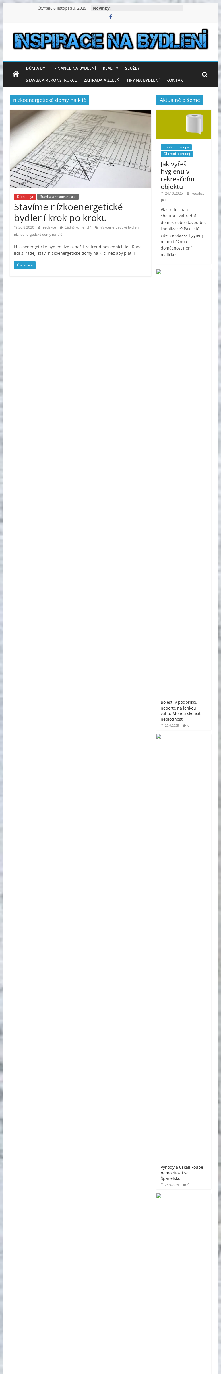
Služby (132, 68)
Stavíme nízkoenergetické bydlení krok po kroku (68, 212)
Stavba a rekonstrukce (51, 80)
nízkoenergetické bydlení (119, 227)
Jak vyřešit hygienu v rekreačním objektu (177, 175)
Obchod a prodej (177, 153)
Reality (110, 68)
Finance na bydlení (75, 68)
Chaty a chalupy (176, 147)
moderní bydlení (172, 878)
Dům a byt (36, 68)
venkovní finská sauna (177, 963)
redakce (50, 227)
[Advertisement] (183, 752)
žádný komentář (75, 227)
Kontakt (175, 80)
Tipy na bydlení (143, 80)
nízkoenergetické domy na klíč (38, 234)
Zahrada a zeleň (102, 80)
